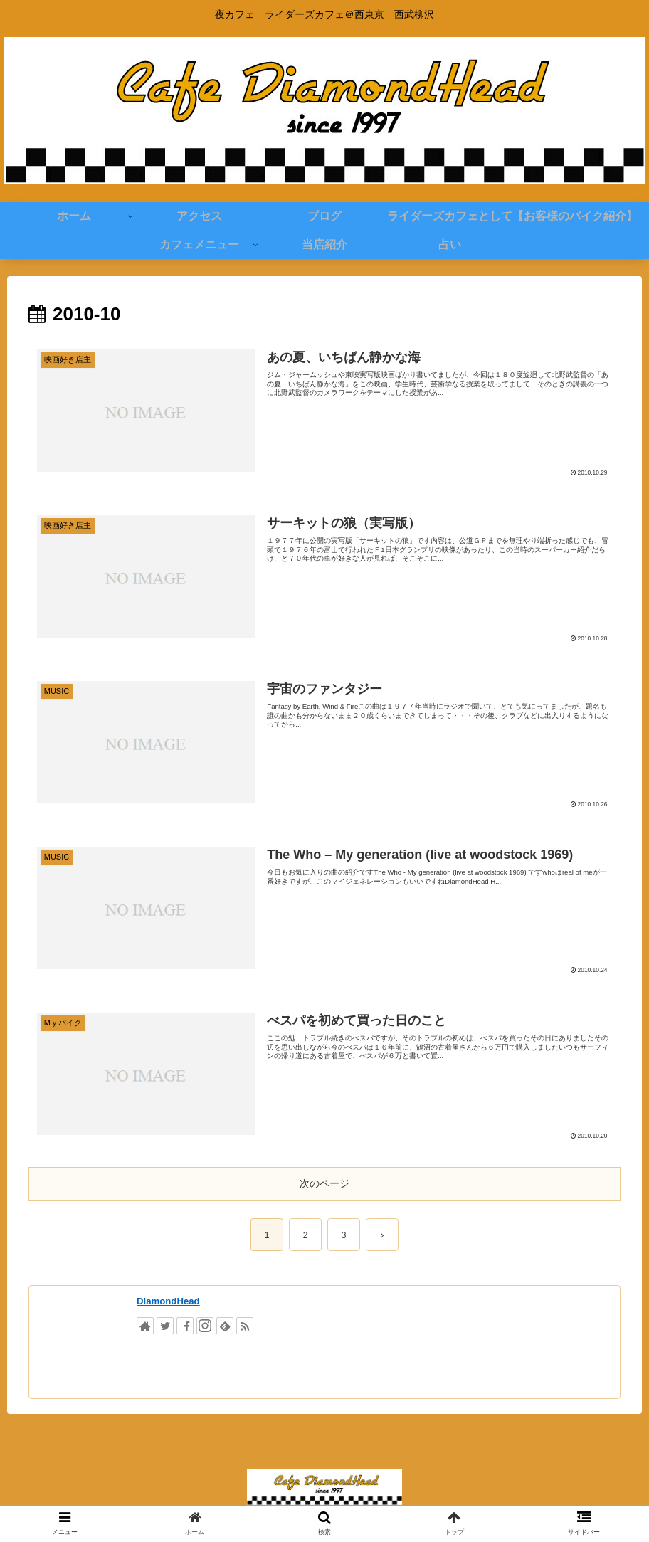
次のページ (324, 1183)
